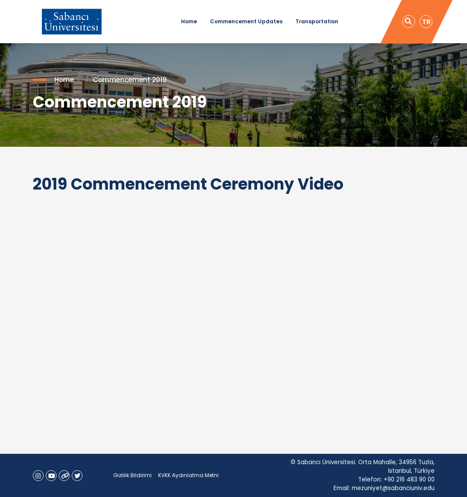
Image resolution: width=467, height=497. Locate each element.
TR (426, 21)
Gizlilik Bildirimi (132, 475)
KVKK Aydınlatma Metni (188, 475)
